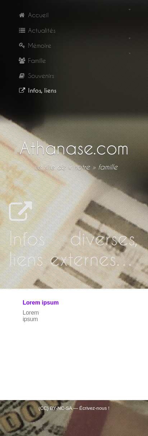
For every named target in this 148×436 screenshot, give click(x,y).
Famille (32, 60)
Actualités (37, 30)
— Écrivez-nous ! (91, 408)
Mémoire (34, 45)
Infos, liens (37, 90)
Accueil (33, 14)
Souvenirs (36, 75)
